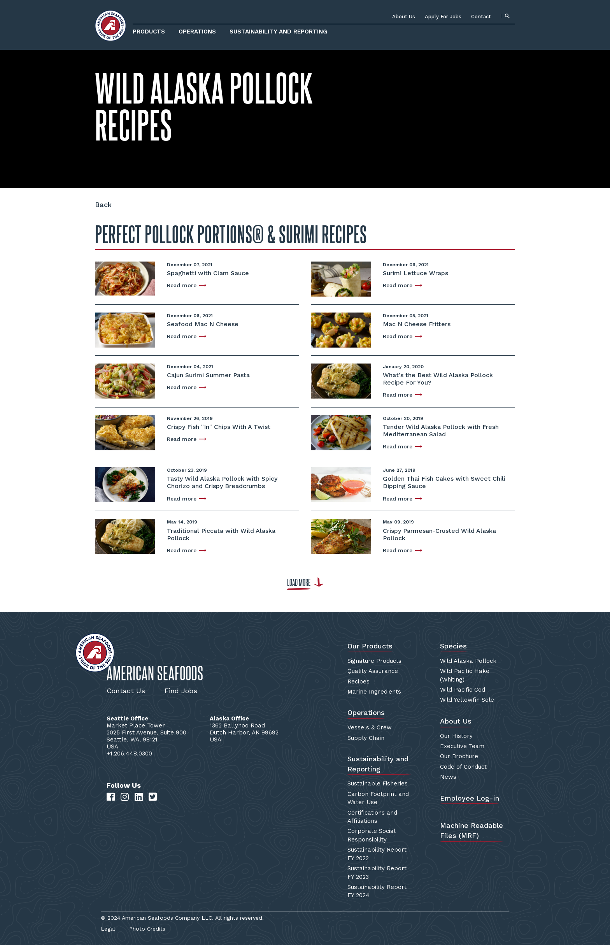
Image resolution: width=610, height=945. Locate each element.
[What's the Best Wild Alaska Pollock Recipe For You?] (341, 380)
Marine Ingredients (374, 691)
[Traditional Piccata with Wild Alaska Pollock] (125, 536)
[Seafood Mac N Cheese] (125, 329)
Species (453, 646)
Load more (298, 582)
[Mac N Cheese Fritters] (341, 329)
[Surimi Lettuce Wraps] (341, 278)
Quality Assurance (372, 670)
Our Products (370, 646)
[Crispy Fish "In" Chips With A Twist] (125, 432)
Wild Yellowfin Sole (467, 699)
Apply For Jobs (443, 16)
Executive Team (462, 746)
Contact (481, 16)
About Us (403, 16)
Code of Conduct (463, 766)
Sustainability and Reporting (278, 31)
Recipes (358, 681)
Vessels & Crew (369, 727)
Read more (181, 285)
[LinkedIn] (139, 797)
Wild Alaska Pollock (468, 660)
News (448, 776)
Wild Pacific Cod (462, 689)
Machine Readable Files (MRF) (471, 830)
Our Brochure (459, 756)
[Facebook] (111, 797)
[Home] (110, 25)
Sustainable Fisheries (377, 783)
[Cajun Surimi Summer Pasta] (125, 380)
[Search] (507, 16)
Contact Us (126, 691)
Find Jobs (181, 691)
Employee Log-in (469, 798)
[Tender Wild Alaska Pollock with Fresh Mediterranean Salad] (341, 432)
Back (103, 204)
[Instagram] (125, 797)
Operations (197, 31)
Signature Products (374, 660)
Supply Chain (365, 737)
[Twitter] (153, 797)
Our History (456, 735)
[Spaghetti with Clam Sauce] (125, 278)
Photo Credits (147, 929)
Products (149, 31)
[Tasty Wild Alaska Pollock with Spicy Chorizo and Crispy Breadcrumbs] (125, 484)
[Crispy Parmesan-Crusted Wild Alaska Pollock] (341, 536)
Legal (108, 929)
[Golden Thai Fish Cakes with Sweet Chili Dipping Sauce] (341, 484)
